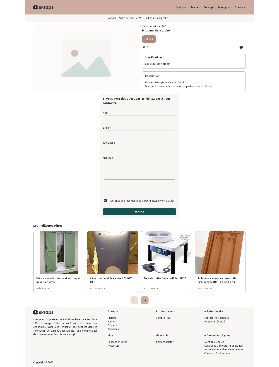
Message (108, 157)
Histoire (112, 317)
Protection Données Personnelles (223, 349)
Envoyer (139, 211)
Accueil (112, 18)
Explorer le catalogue (217, 317)
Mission (112, 321)
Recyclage (113, 345)
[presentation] (139, 189)
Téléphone (109, 142)
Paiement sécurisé (214, 321)
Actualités (113, 329)
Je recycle (224, 7)
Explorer (181, 7)
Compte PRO (163, 317)
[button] (144, 300)
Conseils (239, 7)
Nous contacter (165, 342)
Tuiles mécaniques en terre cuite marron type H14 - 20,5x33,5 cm (217, 280)
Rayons (195, 7)
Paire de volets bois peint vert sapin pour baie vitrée (58, 280)
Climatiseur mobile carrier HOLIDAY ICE (111, 280)
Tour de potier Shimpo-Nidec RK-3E (165, 278)
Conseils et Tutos (117, 342)
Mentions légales (214, 342)
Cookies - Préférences (217, 353)
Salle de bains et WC (131, 18)
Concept (209, 7)
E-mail (106, 127)
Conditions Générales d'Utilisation (223, 345)
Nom (105, 112)
